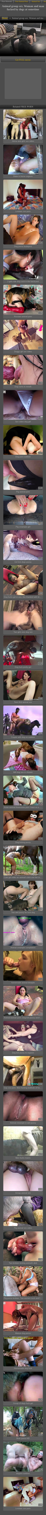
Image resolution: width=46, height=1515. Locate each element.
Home (5, 18)
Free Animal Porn (21, 1)
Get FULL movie (23, 60)
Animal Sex (36, 1)
